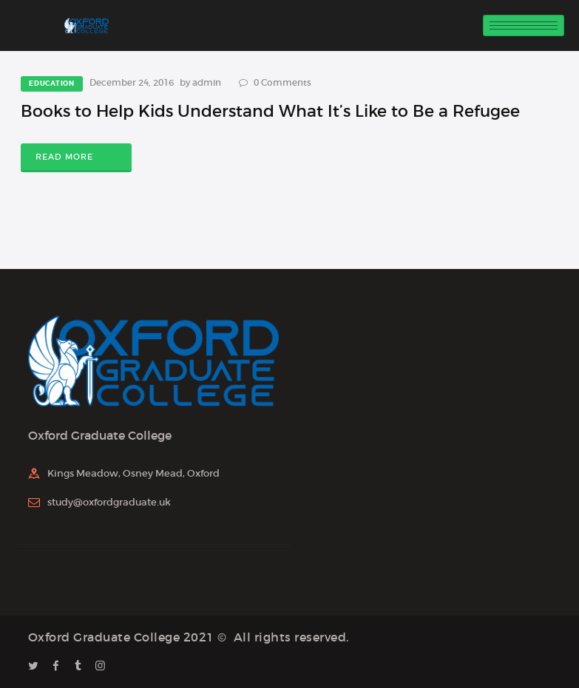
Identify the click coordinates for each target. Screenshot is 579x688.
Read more (64, 156)
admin (207, 82)
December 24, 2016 (131, 82)
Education (52, 83)
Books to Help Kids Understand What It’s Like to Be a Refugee (270, 111)
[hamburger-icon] (523, 25)
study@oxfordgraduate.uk (109, 502)
